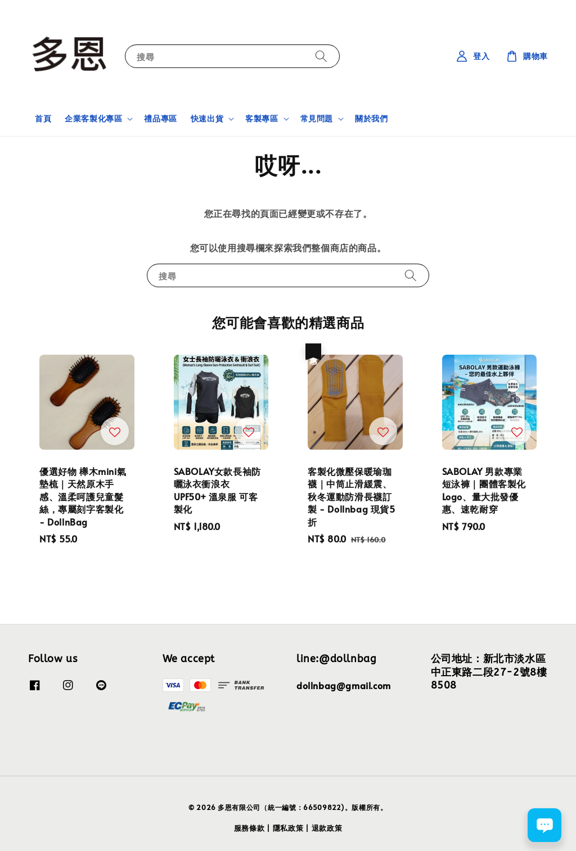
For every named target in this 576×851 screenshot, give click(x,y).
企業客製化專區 (93, 119)
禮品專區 (160, 118)
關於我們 (371, 118)
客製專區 (261, 119)
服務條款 (249, 828)
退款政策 (327, 828)
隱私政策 (288, 828)
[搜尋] (321, 56)
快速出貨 (207, 119)
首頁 (43, 118)
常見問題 (316, 119)
